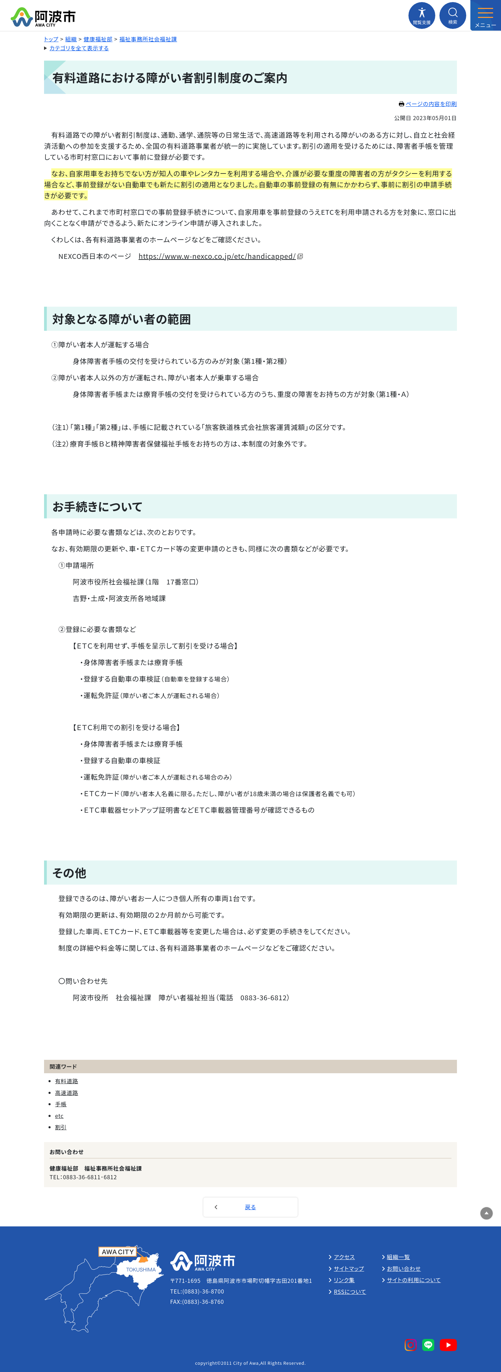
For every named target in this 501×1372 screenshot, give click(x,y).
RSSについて (350, 1291)
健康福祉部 (98, 39)
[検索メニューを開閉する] (453, 15)
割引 (61, 1127)
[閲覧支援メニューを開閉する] (422, 15)
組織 (71, 39)
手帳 (61, 1104)
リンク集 (344, 1280)
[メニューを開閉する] (485, 15)
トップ (51, 39)
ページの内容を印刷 (428, 103)
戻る (250, 1207)
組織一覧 (398, 1257)
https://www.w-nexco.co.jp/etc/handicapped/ (221, 256)
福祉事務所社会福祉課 (148, 39)
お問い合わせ (404, 1268)
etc (59, 1115)
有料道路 (66, 1081)
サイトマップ (349, 1268)
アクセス (344, 1257)
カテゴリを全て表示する (79, 48)
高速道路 (66, 1092)
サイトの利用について (414, 1280)
